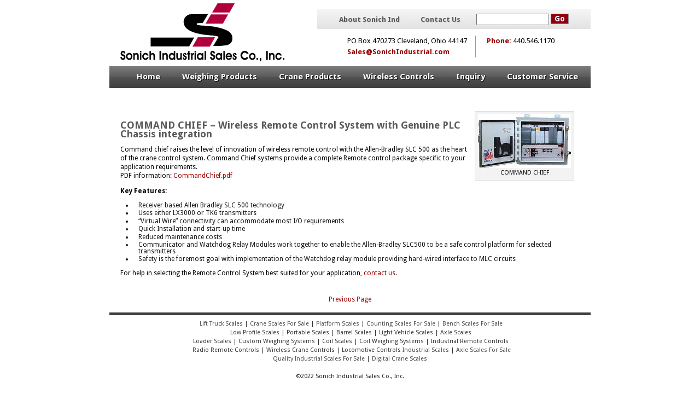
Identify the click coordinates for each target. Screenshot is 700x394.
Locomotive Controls (371, 350)
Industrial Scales (425, 350)
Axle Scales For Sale (483, 350)
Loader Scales (212, 341)
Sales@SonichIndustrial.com (398, 52)
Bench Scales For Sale (472, 323)
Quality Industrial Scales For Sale (319, 358)
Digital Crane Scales (399, 358)
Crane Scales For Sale (279, 323)
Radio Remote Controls (225, 350)
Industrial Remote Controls (470, 341)
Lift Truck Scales (221, 323)
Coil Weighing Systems (391, 341)
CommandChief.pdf (202, 175)
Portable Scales (308, 332)
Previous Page (350, 299)
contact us (379, 273)
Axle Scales (455, 332)
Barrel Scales (354, 332)
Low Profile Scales (255, 332)
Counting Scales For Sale (400, 323)
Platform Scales (337, 323)
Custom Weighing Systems (276, 341)
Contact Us (440, 20)
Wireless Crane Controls (300, 350)
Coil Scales (337, 341)
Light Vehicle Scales (406, 332)
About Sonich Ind (369, 20)
